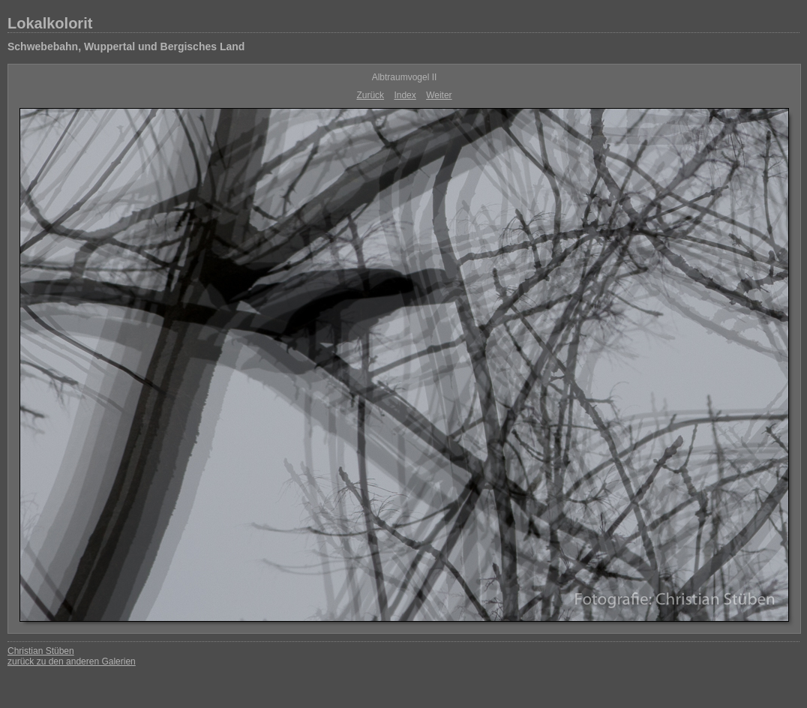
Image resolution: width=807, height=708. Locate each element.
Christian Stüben (41, 651)
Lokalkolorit (50, 23)
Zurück (370, 95)
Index (405, 95)
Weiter (439, 95)
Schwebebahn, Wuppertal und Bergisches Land (126, 46)
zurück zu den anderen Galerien (72, 661)
